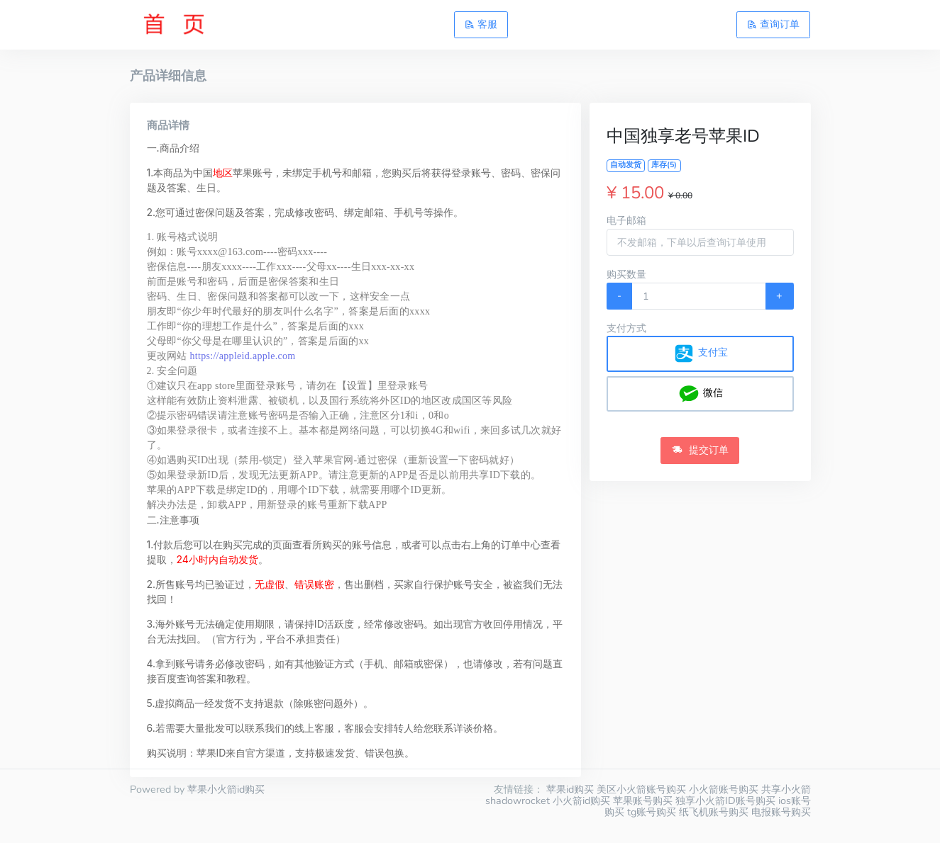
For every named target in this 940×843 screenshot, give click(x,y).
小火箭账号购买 (723, 789)
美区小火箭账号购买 (641, 789)
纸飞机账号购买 (713, 812)
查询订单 (773, 24)
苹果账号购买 (643, 800)
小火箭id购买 (581, 800)
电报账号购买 (781, 812)
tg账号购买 (651, 812)
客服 (481, 24)
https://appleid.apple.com (243, 356)
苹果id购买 (570, 789)
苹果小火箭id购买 (226, 789)
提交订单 (700, 450)
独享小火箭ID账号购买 (725, 800)
